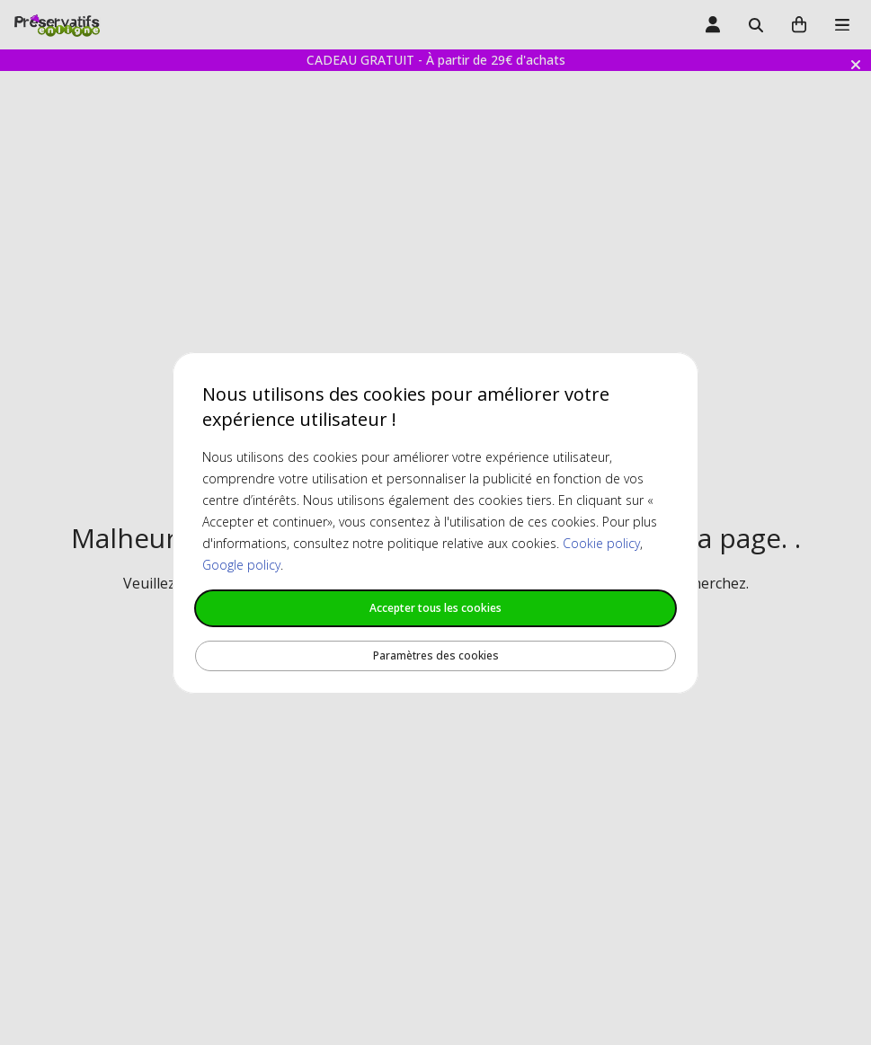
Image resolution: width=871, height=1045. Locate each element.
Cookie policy (601, 543)
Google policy (241, 564)
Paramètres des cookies (436, 655)
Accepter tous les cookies (435, 607)
